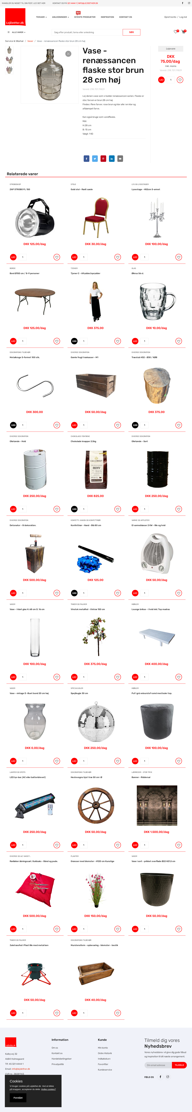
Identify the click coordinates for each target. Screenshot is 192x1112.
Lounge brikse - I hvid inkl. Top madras (151, 609)
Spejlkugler (77, 688)
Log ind (183, 17)
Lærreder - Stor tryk (142, 772)
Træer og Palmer (79, 604)
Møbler (135, 604)
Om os (55, 1047)
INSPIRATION (107, 17)
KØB (74, 341)
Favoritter (103, 1064)
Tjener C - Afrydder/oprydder (85, 273)
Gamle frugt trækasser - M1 (84, 357)
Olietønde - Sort (140, 441)
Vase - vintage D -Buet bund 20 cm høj (29, 693)
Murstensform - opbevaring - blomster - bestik (94, 945)
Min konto (103, 1047)
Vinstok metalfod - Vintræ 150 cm (88, 609)
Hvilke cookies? (48, 1089)
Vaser (30, 41)
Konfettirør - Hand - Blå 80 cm (86, 525)
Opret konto (170, 17)
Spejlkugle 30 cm (79, 693)
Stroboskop (15, 184)
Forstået (18, 1097)
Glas (134, 268)
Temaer (41, 17)
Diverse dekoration (80, 352)
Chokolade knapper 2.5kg (83, 441)
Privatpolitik (58, 1064)
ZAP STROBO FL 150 (20, 189)
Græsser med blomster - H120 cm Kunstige (92, 861)
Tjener (74, 268)
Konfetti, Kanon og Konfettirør (86, 520)
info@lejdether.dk (21, 1069)
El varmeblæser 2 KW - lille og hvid (148, 525)
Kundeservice (105, 1069)
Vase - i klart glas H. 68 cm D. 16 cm (27, 609)
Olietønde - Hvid (18, 441)
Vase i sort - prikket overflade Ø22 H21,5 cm (153, 861)
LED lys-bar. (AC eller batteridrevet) (28, 777)
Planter (75, 856)
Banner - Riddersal (141, 777)
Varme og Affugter (140, 520)
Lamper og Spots (17, 772)
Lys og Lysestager (140, 184)
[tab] (9, 50)
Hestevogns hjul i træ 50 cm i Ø (86, 777)
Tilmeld (179, 1065)
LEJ (161, 80)
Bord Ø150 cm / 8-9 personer (24, 273)
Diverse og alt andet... (20, 856)
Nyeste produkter (85, 17)
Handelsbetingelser (62, 1058)
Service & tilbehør (14, 41)
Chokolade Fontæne (80, 436)
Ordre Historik (105, 1053)
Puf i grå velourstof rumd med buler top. (152, 693)
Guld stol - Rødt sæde (82, 189)
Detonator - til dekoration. (23, 525)
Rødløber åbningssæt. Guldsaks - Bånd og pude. (34, 861)
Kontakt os (125, 17)
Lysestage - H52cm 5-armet (146, 189)
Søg (131, 32)
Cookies (16, 1081)
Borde (13, 268)
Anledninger (60, 17)
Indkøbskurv (104, 1058)
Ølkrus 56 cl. (138, 273)
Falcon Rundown (64, 1101)
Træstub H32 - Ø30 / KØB (144, 357)
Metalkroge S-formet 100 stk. (25, 357)
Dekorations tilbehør (20, 352)
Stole (73, 184)
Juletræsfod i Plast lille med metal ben (29, 945)
